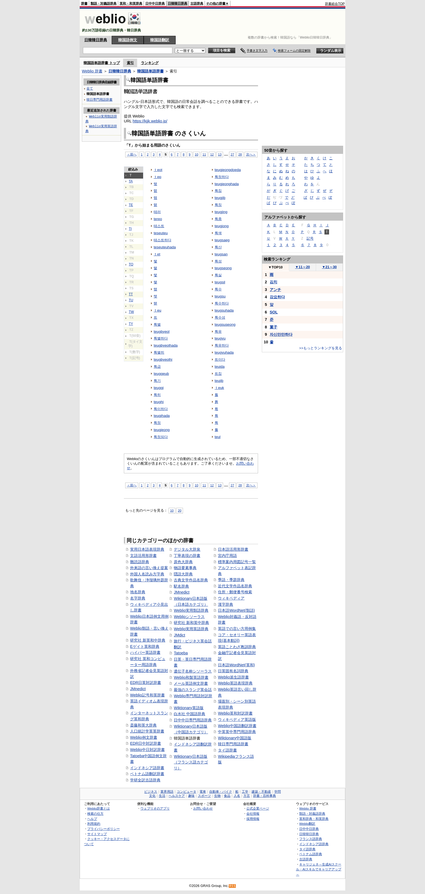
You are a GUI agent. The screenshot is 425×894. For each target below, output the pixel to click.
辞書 (84, 3)
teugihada (162, 416)
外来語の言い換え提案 (149, 568)
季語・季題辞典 (231, 580)
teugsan (221, 254)
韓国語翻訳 (159, 40)
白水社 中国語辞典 (189, 714)
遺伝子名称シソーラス (193, 671)
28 (240, 154)
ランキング (150, 63)
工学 (245, 791)
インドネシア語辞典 (314, 844)
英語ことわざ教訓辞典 (237, 647)
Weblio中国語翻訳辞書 (237, 726)
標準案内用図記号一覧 (237, 562)
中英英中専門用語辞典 (237, 732)
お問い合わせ (203, 808)
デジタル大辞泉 (187, 549)
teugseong (223, 268)
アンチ (275, 289)
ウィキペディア (231, 598)
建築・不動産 (261, 791)
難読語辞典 (139, 562)
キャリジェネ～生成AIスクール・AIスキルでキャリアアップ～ (318, 869)
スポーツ (204, 795)
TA (131, 181)
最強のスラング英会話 (193, 689)
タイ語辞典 (307, 849)
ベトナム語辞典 (310, 854)
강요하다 (277, 297)
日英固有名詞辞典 (233, 671)
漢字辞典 (225, 604)
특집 (218, 191)
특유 (218, 331)
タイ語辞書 (227, 750)
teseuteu (161, 233)
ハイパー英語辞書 (145, 652)
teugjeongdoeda (228, 170)
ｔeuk (219, 388)
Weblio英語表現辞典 (235, 683)
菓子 (273, 327)
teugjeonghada (227, 184)
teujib (219, 381)
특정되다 (161, 437)
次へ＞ (251, 154)
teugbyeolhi (163, 359)
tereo (158, 219)
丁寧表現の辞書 (187, 555)
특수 (218, 289)
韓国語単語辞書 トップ (101, 63)
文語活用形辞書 (143, 555)
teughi (159, 402)
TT (131, 294)
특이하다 (161, 409)
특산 (218, 247)
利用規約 (93, 823)
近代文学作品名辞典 (235, 586)
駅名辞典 (181, 586)
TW (131, 312)
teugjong (222, 226)
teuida (220, 366)
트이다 (220, 359)
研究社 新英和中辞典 (147, 640)
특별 (157, 324)
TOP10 (275, 267)
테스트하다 (162, 240)
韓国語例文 (127, 40)
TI (130, 229)
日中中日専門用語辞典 (193, 720)
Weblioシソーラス (189, 616)
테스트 (159, 226)
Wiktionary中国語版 (234, 738)
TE (131, 205)
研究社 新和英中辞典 (191, 622)
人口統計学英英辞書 (147, 731)
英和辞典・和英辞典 (314, 818)
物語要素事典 (185, 568)
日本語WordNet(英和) (236, 665)
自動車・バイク (220, 791)
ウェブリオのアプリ (155, 808)
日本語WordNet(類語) (236, 610)
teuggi (159, 388)
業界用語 (166, 791)
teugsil (220, 282)
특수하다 (222, 303)
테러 (157, 212)
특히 (157, 395)
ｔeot (158, 170)
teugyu (220, 338)
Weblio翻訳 (307, 823)
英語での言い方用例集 (237, 628)
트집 (218, 374)
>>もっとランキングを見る (320, 348)
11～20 (302, 267)
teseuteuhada (165, 247)
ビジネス (150, 791)
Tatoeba (181, 653)
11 (204, 154)
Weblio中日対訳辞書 (147, 749)
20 (179, 510)
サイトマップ (97, 834)
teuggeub (161, 374)
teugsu (220, 296)
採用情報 (252, 818)
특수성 (220, 317)
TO (131, 264)
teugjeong (162, 430)
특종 (218, 219)
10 (196, 154)
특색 (218, 233)
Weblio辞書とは (98, 808)
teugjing (221, 212)
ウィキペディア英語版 (237, 719)
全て (89, 88)
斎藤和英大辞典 (143, 725)
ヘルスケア (177, 795)
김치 (273, 282)
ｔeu (157, 310)
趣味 (191, 795)
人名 (237, 795)
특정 (157, 423)
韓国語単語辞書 (150, 71)
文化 (152, 795)
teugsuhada (224, 310)
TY (131, 324)
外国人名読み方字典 (147, 574)
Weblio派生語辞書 (233, 677)
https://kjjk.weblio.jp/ (150, 121)
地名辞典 (137, 592)
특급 (157, 366)
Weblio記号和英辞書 (147, 695)
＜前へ (132, 154)
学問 (277, 791)
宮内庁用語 (227, 555)
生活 (162, 795)
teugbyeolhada (166, 345)
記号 (310, 238)
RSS (232, 886)
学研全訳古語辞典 (145, 780)
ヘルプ (92, 818)
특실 (218, 275)
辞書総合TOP (335, 4)
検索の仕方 (95, 813)
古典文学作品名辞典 (191, 580)
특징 (218, 205)
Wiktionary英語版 (188, 708)
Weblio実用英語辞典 (191, 629)
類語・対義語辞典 (104, 3)
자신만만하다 (281, 334)
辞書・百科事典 (264, 795)
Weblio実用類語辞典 (191, 610)
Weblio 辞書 (92, 71)
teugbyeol (161, 331)
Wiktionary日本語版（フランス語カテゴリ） (191, 762)
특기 (157, 381)
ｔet (157, 254)
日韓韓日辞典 (177, 3)
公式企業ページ (257, 808)
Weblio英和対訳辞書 (235, 713)
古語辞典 (196, 3)
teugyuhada (224, 352)
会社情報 (252, 813)
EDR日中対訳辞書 (145, 743)
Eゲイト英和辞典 (144, 646)
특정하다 (222, 177)
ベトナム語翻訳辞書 (147, 774)
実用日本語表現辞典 (147, 549)
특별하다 (161, 338)
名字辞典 (137, 598)
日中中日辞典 (155, 3)
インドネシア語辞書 (147, 768)
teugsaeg (222, 240)
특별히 (159, 352)
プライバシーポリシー (103, 828)
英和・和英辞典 (131, 3)
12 (212, 154)
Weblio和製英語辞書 (191, 677)
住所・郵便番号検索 (235, 592)
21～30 (329, 267)
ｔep (157, 177)
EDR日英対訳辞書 (145, 682)
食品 (227, 795)
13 (219, 154)
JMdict (179, 635)
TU (131, 300)
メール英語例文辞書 (191, 683)
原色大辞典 (183, 562)
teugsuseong (225, 324)
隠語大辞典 (183, 574)
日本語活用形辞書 (233, 549)
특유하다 (222, 345)
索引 (130, 63)
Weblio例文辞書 (143, 737)
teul (218, 437)
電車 (202, 791)
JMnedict (138, 689)
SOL (274, 312)
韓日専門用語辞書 (233, 744)
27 (232, 154)
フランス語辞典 (310, 839)
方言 (246, 795)
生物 (217, 795)
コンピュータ (186, 791)
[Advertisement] (246, 22)
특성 (218, 261)
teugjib (220, 198)
